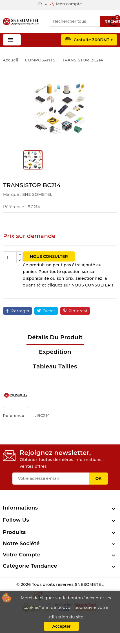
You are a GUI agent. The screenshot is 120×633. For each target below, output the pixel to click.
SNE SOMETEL (37, 194)
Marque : (12, 194)
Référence (13, 415)
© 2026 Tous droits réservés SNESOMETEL (60, 584)
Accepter (61, 626)
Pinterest (78, 310)
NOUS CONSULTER (49, 256)
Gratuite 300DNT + (93, 39)
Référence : (14, 206)
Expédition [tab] (55, 351)
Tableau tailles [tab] (55, 366)
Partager (20, 310)
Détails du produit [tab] (55, 337)
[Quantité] (10, 257)
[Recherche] (74, 21)
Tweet (49, 310)
